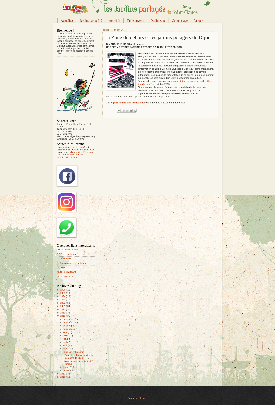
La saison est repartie (73, 352)
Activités (114, 20)
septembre (68, 329)
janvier (66, 370)
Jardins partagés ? (91, 20)
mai (65, 342)
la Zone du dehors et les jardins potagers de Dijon (78, 356)
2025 (63, 293)
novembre (68, 322)
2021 (63, 306)
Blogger (143, 398)
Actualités (67, 20)
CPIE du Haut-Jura (66, 254)
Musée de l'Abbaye (66, 272)
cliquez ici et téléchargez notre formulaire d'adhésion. (76, 153)
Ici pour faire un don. (67, 157)
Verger (198, 20)
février (66, 367)
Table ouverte (135, 20)
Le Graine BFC (64, 258)
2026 (63, 289)
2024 (63, 296)
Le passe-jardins (65, 276)
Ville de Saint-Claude (67, 249)
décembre (68, 319)
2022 (63, 303)
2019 (63, 312)
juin (65, 339)
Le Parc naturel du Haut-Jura (71, 263)
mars (66, 348)
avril (65, 345)
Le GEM (61, 267)
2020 (63, 309)
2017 (63, 373)
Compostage (180, 20)
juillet (66, 335)
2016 (63, 377)
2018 (63, 316)
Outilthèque (157, 20)
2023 (63, 299)
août (65, 332)
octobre (67, 325)
